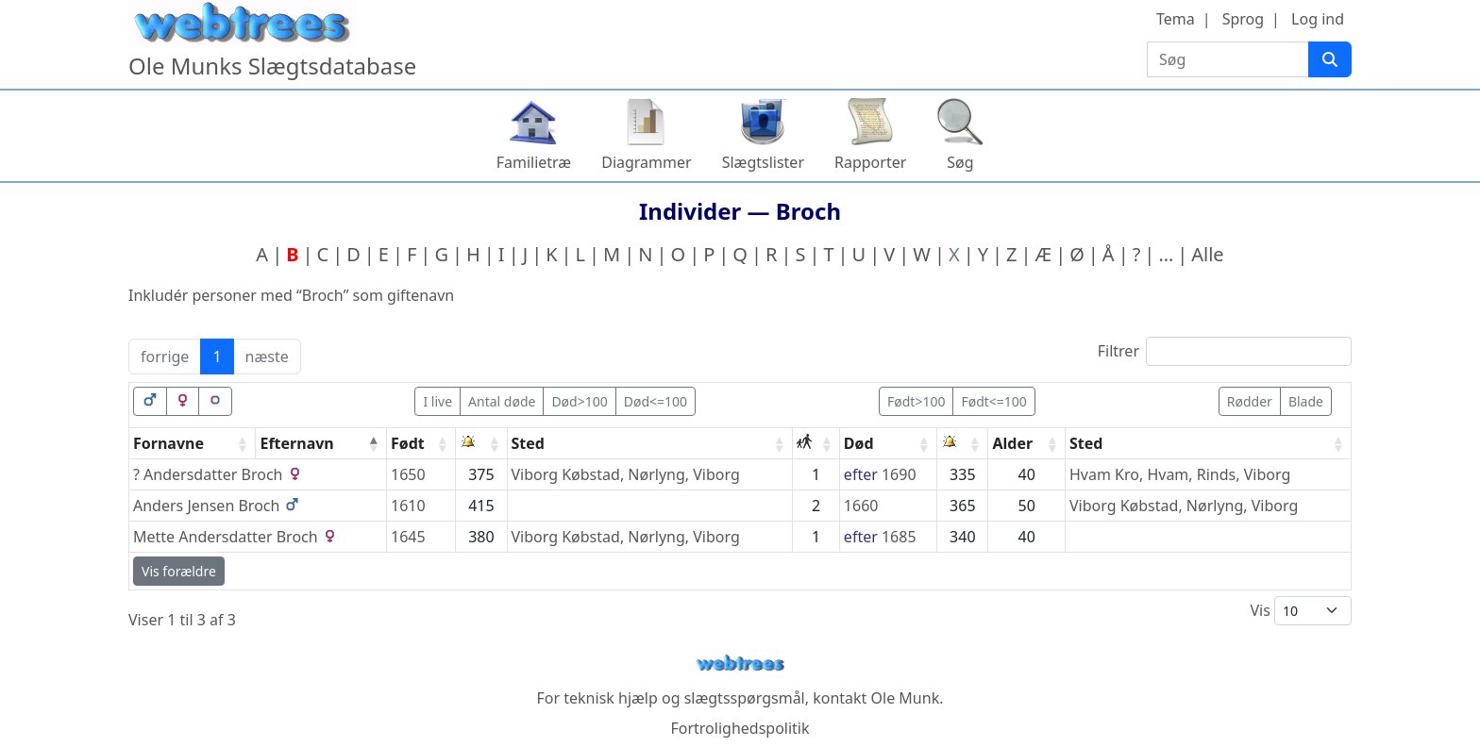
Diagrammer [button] (646, 162)
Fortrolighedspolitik (739, 728)
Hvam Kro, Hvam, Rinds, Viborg (1179, 474)
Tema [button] (1175, 18)
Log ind (1317, 18)
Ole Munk (905, 698)
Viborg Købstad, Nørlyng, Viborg (626, 474)
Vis (1301, 610)
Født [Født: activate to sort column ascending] (408, 443)
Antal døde (501, 401)
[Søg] (1330, 59)
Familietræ (534, 162)
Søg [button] (960, 162)
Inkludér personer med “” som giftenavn (291, 295)
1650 (408, 474)
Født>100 (916, 401)
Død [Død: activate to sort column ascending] (859, 443)
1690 (899, 474)
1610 (408, 505)
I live (437, 401)
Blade (1305, 401)
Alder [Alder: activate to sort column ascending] (1012, 443)
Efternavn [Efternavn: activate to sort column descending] (296, 443)
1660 (861, 505)
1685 (899, 536)
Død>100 (579, 401)
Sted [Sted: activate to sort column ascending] (528, 443)
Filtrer (1225, 351)
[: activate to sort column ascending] (481, 443)
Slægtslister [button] (763, 162)
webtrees (740, 663)
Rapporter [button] (870, 162)
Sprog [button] (1243, 18)
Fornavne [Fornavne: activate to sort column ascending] (168, 443)
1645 (408, 536)
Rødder (1249, 401)
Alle (1207, 254)
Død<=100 (655, 401)
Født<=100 (993, 401)
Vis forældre (179, 571)
